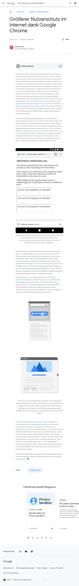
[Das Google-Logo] (7, 561)
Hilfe (7, 580)
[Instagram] (20, 551)
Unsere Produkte (56, 568)
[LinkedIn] (31, 551)
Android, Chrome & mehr (39, 12)
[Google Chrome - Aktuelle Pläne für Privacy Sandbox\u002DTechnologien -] (24, 512)
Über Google (42, 568)
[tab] (28, 538)
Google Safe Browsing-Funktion (37, 422)
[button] (66, 39)
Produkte (20, 12)
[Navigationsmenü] (3, 3)
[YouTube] (26, 551)
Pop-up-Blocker (21, 104)
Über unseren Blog (10, 573)
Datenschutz (8, 568)
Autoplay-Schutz (38, 104)
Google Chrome (35, 470)
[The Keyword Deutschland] (10, 11)
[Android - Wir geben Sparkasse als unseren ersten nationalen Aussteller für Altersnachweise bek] (54, 512)
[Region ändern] (29, 579)
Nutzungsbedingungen (25, 568)
